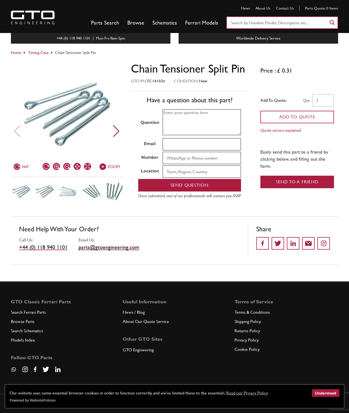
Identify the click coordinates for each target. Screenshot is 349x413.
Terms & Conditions (252, 312)
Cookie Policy (247, 349)
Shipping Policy (247, 321)
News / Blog (134, 312)
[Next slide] (116, 131)
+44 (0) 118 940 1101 (43, 247)
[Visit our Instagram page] (25, 369)
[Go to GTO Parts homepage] (33, 17)
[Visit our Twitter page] (46, 369)
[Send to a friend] (308, 243)
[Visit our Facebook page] (35, 369)
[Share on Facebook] (262, 243)
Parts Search (105, 22)
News (245, 8)
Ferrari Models (201, 22)
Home (16, 52)
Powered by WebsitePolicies (33, 400)
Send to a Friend (297, 181)
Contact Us (285, 8)
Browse (135, 22)
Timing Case (38, 52)
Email (149, 143)
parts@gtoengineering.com (109, 247)
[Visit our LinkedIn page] (57, 369)
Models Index (23, 340)
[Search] (332, 22)
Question (149, 122)
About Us (262, 8)
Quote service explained (280, 130)
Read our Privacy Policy (247, 393)
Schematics (164, 22)
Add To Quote (297, 116)
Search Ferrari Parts (28, 312)
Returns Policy (247, 330)
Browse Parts (22, 321)
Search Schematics (27, 330)
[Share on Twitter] (278, 243)
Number (149, 157)
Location (150, 170)
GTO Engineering (138, 349)
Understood (325, 393)
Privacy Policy (246, 340)
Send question (189, 185)
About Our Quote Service (146, 321)
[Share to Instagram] (323, 243)
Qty (306, 100)
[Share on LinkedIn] (293, 243)
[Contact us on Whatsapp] (13, 371)
